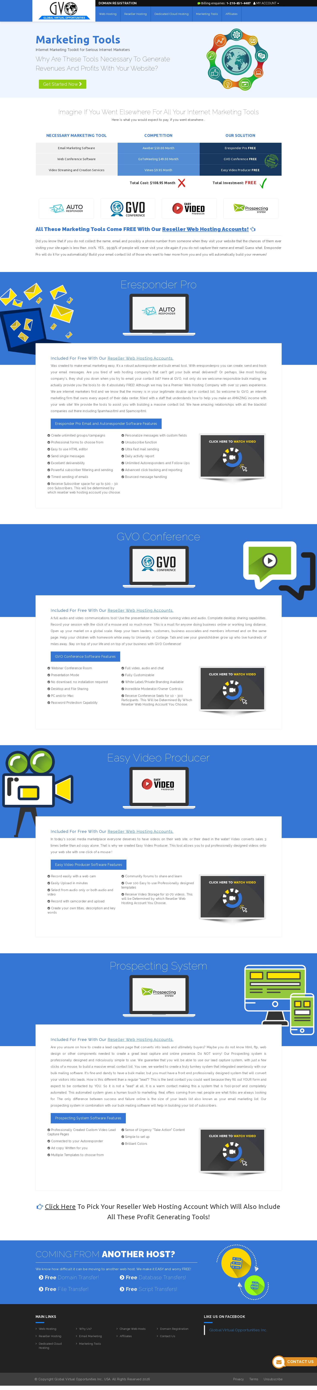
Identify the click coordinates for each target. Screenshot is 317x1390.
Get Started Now (62, 84)
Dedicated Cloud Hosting (172, 14)
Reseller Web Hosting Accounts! (205, 229)
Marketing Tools (207, 14)
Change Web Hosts (133, 1328)
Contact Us (167, 1336)
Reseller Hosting (135, 14)
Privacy (238, 1379)
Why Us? (85, 1328)
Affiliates (232, 14)
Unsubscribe (273, 1379)
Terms (254, 1379)
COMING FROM (105, 1254)
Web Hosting (108, 14)
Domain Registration (118, 3)
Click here (60, 1206)
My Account (266, 3)
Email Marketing (90, 1336)
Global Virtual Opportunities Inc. (238, 1330)
